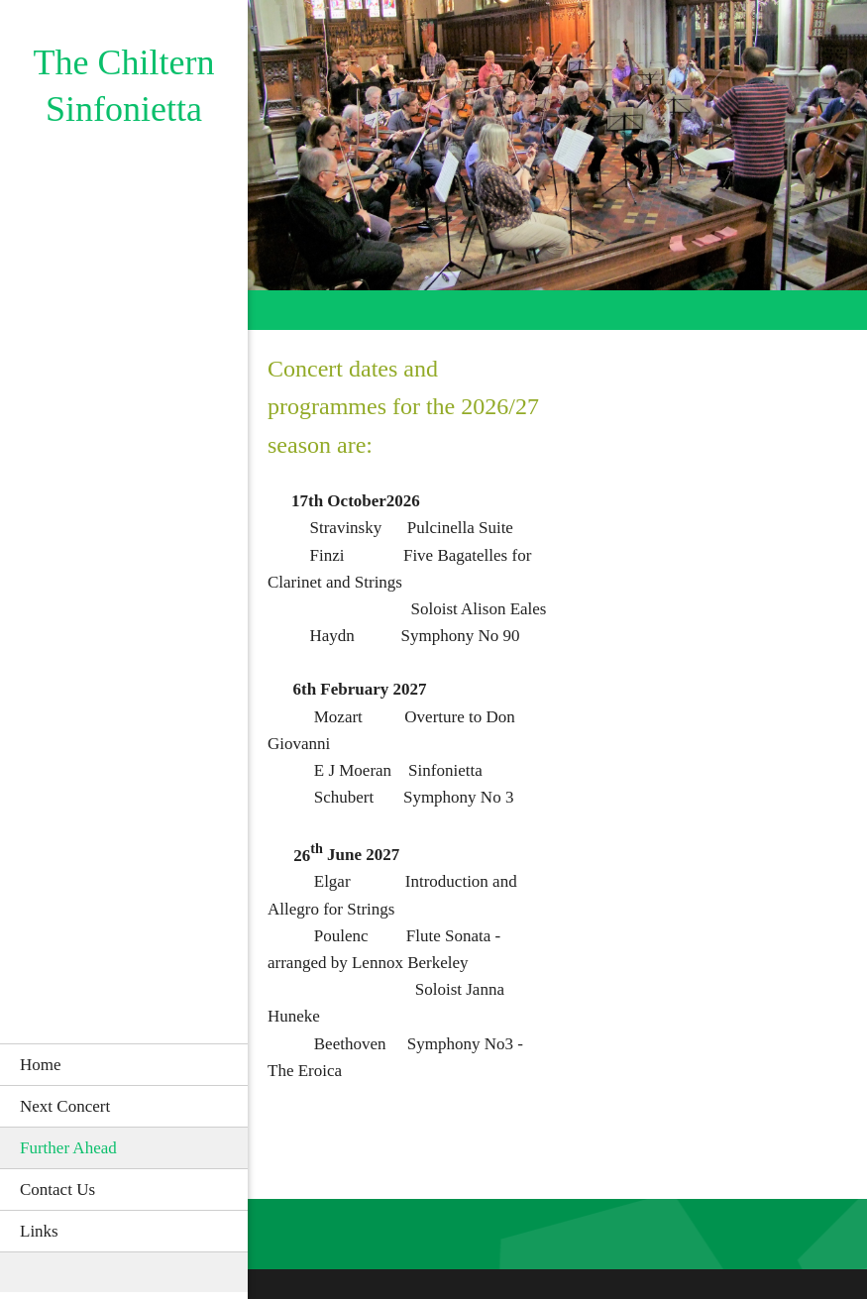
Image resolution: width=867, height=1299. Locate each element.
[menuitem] (124, 1064)
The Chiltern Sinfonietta (124, 86)
